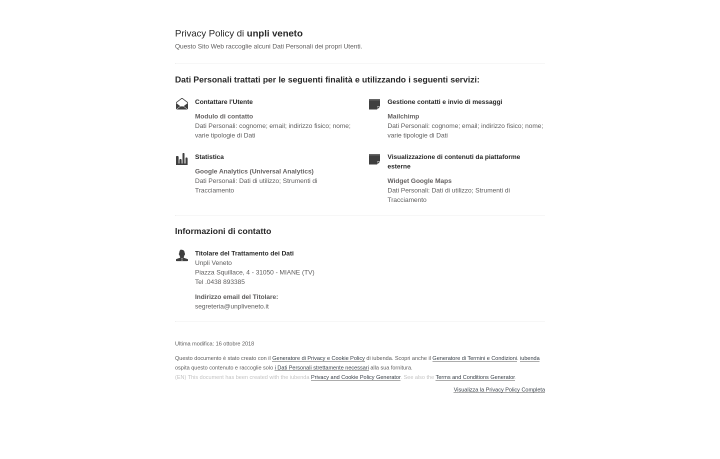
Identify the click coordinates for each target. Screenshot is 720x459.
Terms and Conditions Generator (475, 377)
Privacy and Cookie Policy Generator (355, 377)
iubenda (530, 358)
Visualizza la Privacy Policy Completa (499, 389)
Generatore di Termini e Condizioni (474, 358)
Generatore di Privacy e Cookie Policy (318, 358)
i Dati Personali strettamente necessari (321, 367)
